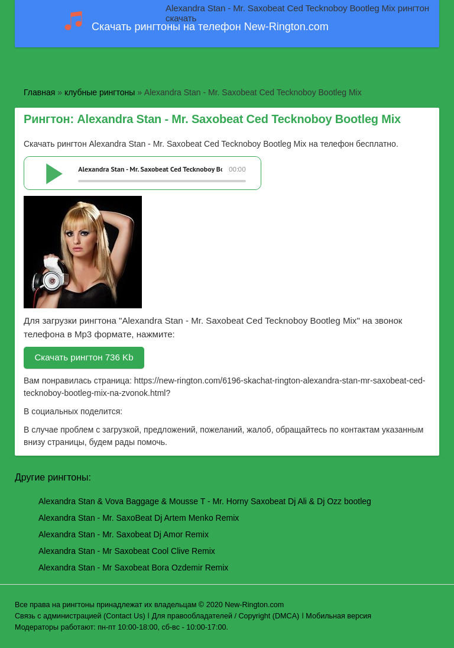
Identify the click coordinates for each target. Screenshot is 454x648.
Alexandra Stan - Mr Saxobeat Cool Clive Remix (126, 551)
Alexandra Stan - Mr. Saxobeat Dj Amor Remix (123, 534)
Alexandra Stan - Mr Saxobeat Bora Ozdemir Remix (133, 567)
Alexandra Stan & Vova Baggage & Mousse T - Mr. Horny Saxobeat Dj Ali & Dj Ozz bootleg (204, 501)
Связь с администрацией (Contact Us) (80, 616)
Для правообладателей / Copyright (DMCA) (226, 616)
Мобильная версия (338, 616)
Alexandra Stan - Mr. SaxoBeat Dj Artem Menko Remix (138, 518)
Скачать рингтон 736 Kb (83, 357)
